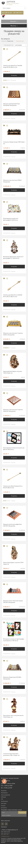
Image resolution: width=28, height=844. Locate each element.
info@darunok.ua (5, 836)
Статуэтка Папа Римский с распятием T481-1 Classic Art (11, 754)
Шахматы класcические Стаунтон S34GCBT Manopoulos (13, 410)
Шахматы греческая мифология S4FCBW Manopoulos (12, 525)
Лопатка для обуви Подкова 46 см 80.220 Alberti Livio (12, 486)
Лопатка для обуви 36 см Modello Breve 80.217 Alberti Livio (12, 295)
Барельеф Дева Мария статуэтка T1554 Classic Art (12, 372)
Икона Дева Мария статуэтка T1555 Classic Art (13, 563)
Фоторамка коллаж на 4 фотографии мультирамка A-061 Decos (13, 639)
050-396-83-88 (6, 12)
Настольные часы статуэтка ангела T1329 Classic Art (13, 716)
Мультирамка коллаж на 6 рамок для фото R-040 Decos (13, 448)
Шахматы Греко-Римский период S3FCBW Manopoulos (13, 601)
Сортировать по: (8, 45)
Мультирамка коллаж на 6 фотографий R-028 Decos (10, 219)
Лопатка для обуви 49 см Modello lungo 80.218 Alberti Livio (12, 66)
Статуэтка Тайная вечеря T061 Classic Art (14, 142)
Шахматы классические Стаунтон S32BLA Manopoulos (13, 333)
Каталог (13, 21)
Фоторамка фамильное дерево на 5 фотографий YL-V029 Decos (13, 257)
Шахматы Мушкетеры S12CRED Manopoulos (12, 678)
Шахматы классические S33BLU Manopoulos (12, 181)
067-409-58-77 (18, 13)
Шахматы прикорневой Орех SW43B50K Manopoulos (11, 104)
